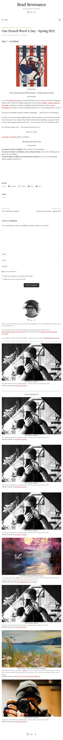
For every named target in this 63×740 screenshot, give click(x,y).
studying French (15, 100)
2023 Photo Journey (21, 439)
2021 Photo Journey (21, 627)
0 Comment (23, 35)
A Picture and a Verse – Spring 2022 (48, 211)
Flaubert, (57, 103)
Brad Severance (31, 4)
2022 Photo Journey (21, 534)
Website (4, 266)
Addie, (18, 578)
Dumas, (50, 103)
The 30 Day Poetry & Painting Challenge (27, 676)
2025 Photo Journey (21, 385)
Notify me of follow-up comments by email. (18, 276)
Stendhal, (5, 105)
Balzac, (45, 103)
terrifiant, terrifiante (9, 137)
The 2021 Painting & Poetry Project (26, 582)
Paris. (49, 108)
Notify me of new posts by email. (14, 279)
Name (4, 254)
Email (4, 260)
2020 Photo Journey (21, 721)
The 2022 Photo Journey (10, 211)
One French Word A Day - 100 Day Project (16, 27)
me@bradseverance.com (51, 338)
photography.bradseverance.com (12, 332)
